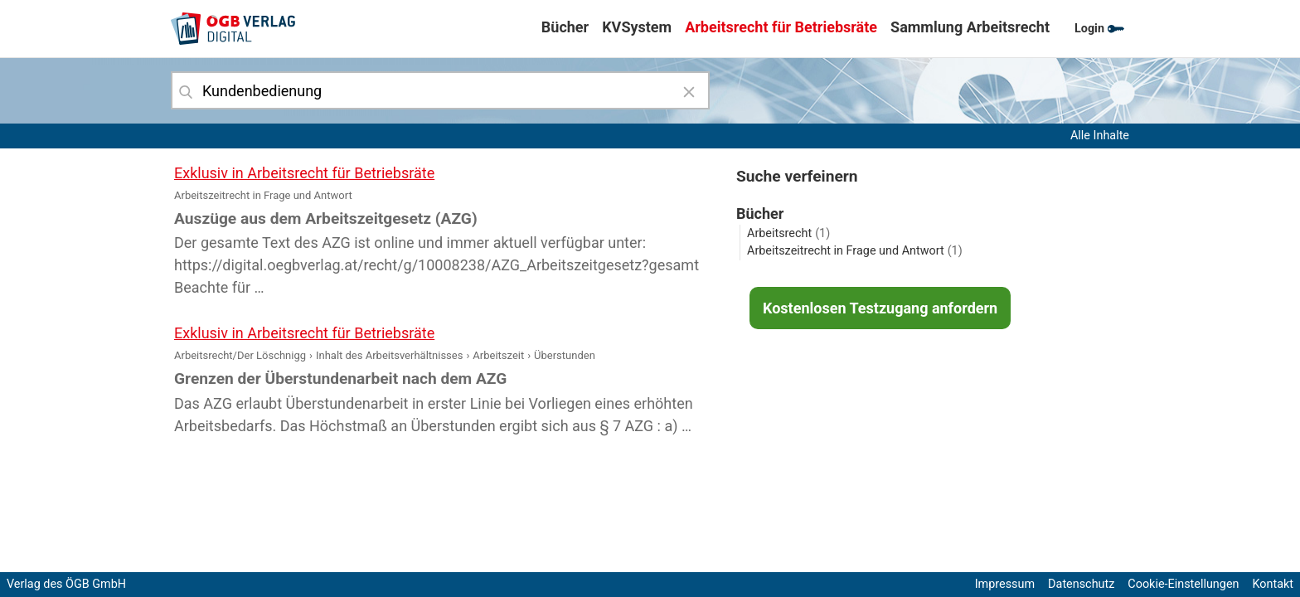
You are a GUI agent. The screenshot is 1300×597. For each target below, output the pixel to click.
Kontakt (1272, 584)
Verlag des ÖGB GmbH (66, 584)
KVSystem (637, 27)
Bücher (565, 27)
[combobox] (440, 90)
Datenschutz (1081, 584)
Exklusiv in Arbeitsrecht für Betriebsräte (304, 173)
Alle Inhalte (1099, 136)
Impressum (1005, 584)
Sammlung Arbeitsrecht (970, 27)
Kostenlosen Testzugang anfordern (880, 308)
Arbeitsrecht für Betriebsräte (781, 27)
